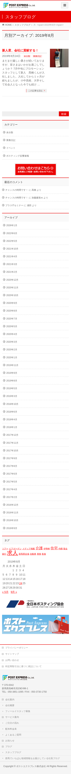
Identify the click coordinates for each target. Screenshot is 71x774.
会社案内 (9, 699)
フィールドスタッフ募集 (17, 711)
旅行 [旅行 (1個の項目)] (4, 554)
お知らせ (9, 740)
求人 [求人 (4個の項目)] (12, 553)
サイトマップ (12, 654)
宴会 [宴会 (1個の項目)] (65, 548)
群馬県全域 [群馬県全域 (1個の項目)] (24, 554)
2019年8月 (11, 380)
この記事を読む (35, 91)
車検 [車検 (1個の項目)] (39, 554)
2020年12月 (12, 280)
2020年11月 (12, 287)
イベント (10, 148)
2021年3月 (11, 264)
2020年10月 (12, 295)
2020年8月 (11, 310)
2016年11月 (12, 512)
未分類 (27, 56)
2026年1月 (11, 225)
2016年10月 (12, 520)
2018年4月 (11, 419)
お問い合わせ (12, 660)
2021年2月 (11, 272)
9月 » (14, 591)
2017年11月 (12, 443)
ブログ (8, 746)
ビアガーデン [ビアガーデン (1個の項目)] (15, 548)
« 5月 (5, 591)
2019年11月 (12, 365)
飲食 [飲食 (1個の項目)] (44, 554)
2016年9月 (11, 528)
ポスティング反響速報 (17, 156)
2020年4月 (11, 334)
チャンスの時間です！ (16, 190)
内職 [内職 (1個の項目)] (61, 548)
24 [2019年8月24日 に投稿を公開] (20, 583)
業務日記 (37, 56)
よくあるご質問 (13, 734)
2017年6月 (11, 473)
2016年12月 (12, 505)
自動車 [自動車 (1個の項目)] (33, 554)
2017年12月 (12, 435)
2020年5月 (11, 326)
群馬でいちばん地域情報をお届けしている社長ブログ (32, 758)
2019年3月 (11, 396)
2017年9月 (11, 458)
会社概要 (9, 705)
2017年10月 (12, 450)
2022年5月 (11, 241)
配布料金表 (11, 729)
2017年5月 (11, 481)
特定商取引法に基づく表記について (23, 666)
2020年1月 (11, 357)
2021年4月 (11, 256)
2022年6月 (11, 233)
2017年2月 (11, 497)
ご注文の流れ (12, 723)
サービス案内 (12, 717)
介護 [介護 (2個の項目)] (39, 548)
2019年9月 (11, 373)
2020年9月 (11, 303)
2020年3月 (11, 342)
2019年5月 (11, 388)
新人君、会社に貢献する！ (20, 50)
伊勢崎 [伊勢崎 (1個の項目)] (47, 548)
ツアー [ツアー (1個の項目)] (5, 548)
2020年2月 (11, 349)
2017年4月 (11, 489)
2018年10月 (12, 404)
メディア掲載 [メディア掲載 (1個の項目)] (28, 548)
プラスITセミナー (14, 205)
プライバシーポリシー (16, 647)
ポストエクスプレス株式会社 (31, 766)
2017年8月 (11, 466)
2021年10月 (12, 248)
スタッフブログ (13, 752)
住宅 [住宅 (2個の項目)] (54, 548)
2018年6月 (11, 411)
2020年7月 (11, 318)
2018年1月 (11, 427)
